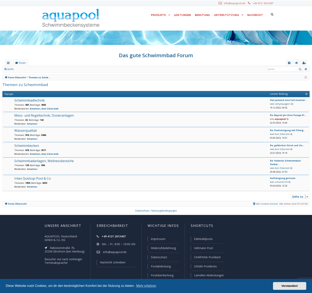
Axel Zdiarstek (45, 108)
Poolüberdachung (160, 275)
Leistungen (182, 15)
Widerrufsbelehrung (161, 248)
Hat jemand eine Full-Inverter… (286, 100)
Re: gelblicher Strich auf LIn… (285, 145)
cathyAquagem (281, 104)
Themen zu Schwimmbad (23, 84)
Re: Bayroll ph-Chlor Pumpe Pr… (287, 115)
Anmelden (25, 69)
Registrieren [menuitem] (305, 63)
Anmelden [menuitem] (297, 63)
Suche (10, 69)
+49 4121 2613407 (263, 3)
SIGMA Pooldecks (205, 266)
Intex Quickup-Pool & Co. (32, 176)
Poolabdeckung (159, 266)
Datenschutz (157, 257)
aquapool (279, 119)
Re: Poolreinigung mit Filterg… (286, 130)
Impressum (156, 239)
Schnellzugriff (9, 63)
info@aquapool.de (236, 3)
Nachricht (255, 15)
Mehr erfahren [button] (146, 285)
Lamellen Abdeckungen (208, 275)
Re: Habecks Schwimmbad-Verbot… (289, 161)
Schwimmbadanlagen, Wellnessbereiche (43, 161)
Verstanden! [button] (290, 285)
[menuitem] (289, 63)
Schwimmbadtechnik (29, 100)
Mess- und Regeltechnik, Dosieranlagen (42, 115)
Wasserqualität (24, 130)
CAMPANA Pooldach (207, 257)
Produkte (157, 15)
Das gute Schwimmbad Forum (156, 55)
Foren (22, 62)
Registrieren (42, 69)
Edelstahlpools (203, 239)
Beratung (202, 15)
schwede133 (280, 179)
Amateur (32, 108)
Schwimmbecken (26, 145)
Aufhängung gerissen (281, 176)
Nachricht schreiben (111, 263)
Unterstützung (226, 15)
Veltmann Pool (203, 248)
